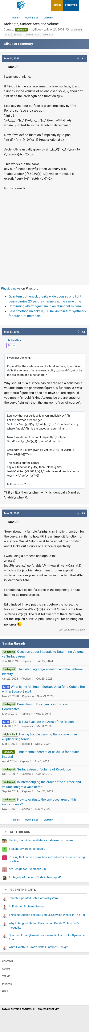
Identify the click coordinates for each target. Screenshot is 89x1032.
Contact (7, 961)
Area (7, 34)
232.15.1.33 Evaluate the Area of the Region (42, 722)
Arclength (76, 29)
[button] (78, 58)
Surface (18, 34)
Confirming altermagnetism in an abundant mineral (45, 306)
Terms (6, 976)
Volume (47, 34)
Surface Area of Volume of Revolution (44, 769)
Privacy (7, 983)
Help (5, 991)
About (6, 968)
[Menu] (7, 5)
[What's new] (82, 5)
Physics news (11, 288)
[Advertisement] (44, 236)
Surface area (32, 34)
